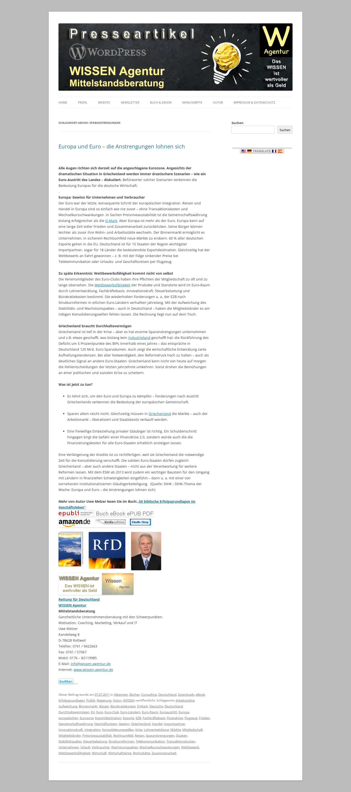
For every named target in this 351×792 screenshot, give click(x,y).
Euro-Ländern (130, 712)
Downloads (186, 694)
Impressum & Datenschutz (254, 102)
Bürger (104, 706)
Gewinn (124, 724)
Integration (92, 729)
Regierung (104, 700)
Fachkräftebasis (154, 718)
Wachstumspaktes (124, 747)
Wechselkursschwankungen (159, 747)
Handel (157, 724)
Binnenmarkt (88, 706)
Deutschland (167, 694)
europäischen (68, 718)
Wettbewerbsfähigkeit (112, 285)
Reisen (139, 735)
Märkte (175, 729)
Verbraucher (101, 747)
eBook (200, 694)
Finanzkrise (175, 718)
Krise (138, 729)
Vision (117, 700)
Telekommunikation (150, 741)
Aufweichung (67, 706)
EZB (138, 718)
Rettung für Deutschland (79, 599)
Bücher (134, 694)
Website (104, 102)
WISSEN (129, 700)
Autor (218, 102)
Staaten (181, 735)
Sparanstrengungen (160, 735)
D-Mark (111, 220)
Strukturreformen (121, 741)
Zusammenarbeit (164, 753)
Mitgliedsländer (69, 735)
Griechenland (160, 413)
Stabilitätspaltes (70, 741)
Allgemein (121, 694)
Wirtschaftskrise (119, 753)
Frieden (204, 718)
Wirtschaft (99, 753)
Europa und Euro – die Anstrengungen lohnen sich (121, 146)
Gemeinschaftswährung (75, 724)
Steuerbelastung (95, 741)
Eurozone (87, 718)
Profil (82, 102)
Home (62, 102)
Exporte (128, 718)
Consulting (149, 694)
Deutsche (156, 706)
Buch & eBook (161, 102)
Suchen (238, 123)
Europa (184, 712)
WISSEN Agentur (72, 605)
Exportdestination (108, 718)
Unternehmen (68, 747)
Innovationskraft (70, 729)
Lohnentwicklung (156, 729)
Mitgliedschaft (192, 729)
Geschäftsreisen (105, 724)
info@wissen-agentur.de (91, 663)
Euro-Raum (150, 712)
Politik (90, 700)
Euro (99, 712)
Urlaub (85, 747)
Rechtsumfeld (123, 735)
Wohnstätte (141, 753)
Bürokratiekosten (123, 706)
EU (93, 712)
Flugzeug (191, 718)
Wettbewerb (190, 747)
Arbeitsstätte (185, 700)
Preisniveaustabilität (97, 735)
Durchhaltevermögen (73, 712)
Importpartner (174, 724)
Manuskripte (192, 102)
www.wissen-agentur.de (93, 669)
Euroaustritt (168, 712)
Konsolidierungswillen (118, 729)
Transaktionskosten (180, 741)
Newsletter (130, 102)
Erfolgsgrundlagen (71, 700)
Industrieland (139, 337)
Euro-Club (112, 712)
